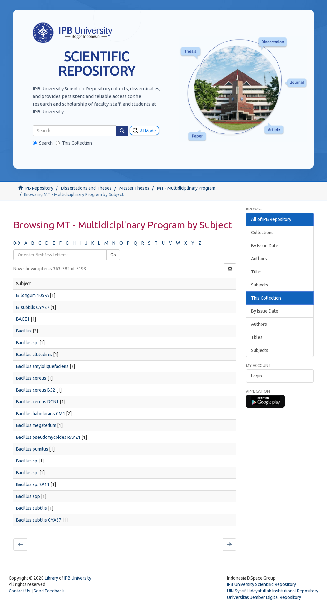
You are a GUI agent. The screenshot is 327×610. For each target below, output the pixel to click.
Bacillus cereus (31, 378)
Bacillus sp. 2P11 (32, 484)
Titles (256, 271)
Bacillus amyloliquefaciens (42, 366)
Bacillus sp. (27, 342)
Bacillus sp (26, 460)
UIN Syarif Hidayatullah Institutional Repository (272, 590)
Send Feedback (49, 590)
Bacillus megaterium (36, 425)
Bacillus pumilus (32, 449)
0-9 (16, 243)
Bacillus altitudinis (34, 354)
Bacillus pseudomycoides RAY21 (48, 437)
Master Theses (134, 188)
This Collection (74, 143)
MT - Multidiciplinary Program (186, 188)
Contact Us (19, 590)
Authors (259, 258)
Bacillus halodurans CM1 (40, 413)
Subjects (259, 284)
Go (113, 254)
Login (256, 375)
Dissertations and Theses (86, 188)
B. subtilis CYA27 (32, 307)
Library (51, 578)
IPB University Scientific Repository (261, 584)
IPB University (77, 578)
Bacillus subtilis (31, 508)
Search (43, 143)
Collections (262, 232)
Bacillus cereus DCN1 (37, 401)
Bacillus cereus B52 (35, 390)
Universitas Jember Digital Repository (264, 597)
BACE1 (23, 319)
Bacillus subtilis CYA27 (38, 519)
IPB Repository (39, 188)
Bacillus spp (28, 496)
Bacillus (24, 330)
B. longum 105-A (32, 295)
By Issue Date (264, 245)
